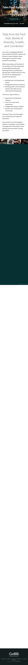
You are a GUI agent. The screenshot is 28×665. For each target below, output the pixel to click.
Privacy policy (13, 658)
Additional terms (19, 658)
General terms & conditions (5, 658)
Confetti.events (18, 661)
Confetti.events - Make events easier (14, 654)
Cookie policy (25, 658)
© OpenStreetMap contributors (24, 284)
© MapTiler (19, 284)
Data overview (14, 659)
